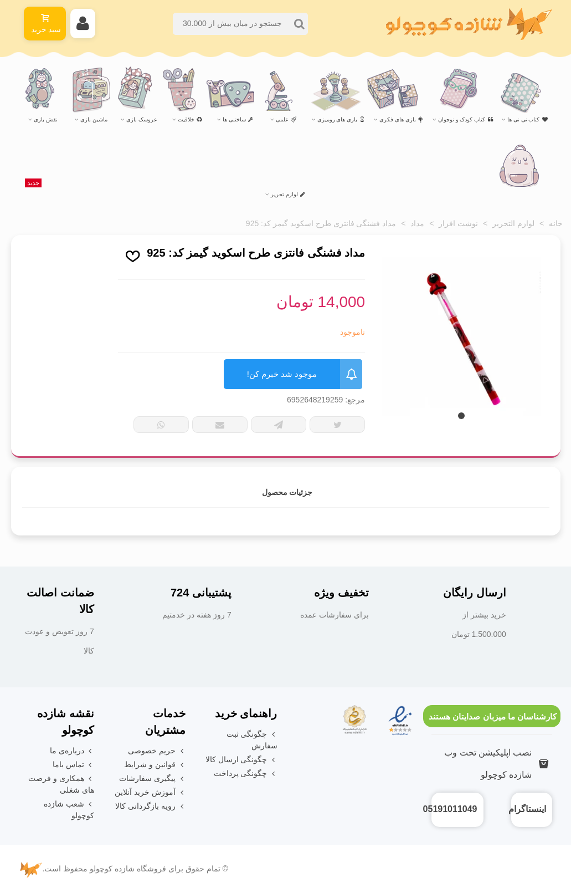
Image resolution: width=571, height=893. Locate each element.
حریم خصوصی (157, 751)
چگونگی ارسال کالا (241, 760)
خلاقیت (190, 119)
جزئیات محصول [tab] (287, 492)
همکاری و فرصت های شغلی (61, 783)
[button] (461, 415)
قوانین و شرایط (155, 764)
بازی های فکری (401, 119)
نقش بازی (46, 119)
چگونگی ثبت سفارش (252, 739)
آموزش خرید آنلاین (150, 792)
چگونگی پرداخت (245, 773)
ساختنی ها (238, 119)
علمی (286, 119)
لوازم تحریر (165, 189)
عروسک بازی (141, 119)
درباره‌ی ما (72, 751)
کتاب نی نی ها (527, 119)
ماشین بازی (93, 119)
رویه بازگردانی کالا (150, 806)
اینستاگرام (527, 809)
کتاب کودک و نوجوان (465, 119)
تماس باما (73, 764)
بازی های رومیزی (341, 119)
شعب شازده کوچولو (69, 809)
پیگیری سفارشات (152, 778)
